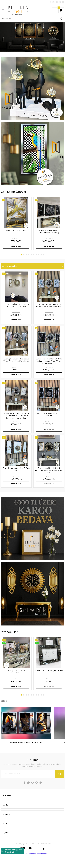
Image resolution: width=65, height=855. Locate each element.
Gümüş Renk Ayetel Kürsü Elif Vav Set (48, 414)
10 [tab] (43, 254)
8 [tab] (38, 254)
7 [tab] (36, 254)
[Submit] (59, 774)
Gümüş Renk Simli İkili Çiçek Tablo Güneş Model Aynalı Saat (48, 305)
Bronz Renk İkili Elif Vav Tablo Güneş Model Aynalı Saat (16, 305)
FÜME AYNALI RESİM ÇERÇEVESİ (49, 671)
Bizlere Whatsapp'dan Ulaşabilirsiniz (11, 851)
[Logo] (18, 10)
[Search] (32, 18)
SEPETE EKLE (16, 246)
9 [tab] (41, 254)
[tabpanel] (32, 37)
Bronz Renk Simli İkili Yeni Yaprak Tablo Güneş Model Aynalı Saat (49, 470)
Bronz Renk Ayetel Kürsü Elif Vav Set (16, 469)
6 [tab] (33, 254)
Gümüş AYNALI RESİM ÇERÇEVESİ (16, 672)
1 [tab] (21, 254)
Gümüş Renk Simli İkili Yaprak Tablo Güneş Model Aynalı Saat (16, 360)
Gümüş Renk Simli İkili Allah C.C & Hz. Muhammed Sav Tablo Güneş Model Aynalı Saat (16, 415)
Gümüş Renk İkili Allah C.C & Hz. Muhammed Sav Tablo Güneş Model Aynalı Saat (49, 361)
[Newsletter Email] (32, 774)
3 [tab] (26, 254)
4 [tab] (28, 254)
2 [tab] (23, 254)
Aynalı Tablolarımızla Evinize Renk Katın (26, 742)
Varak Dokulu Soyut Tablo (16, 230)
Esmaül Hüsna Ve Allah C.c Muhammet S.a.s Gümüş (49, 231)
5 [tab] (31, 254)
